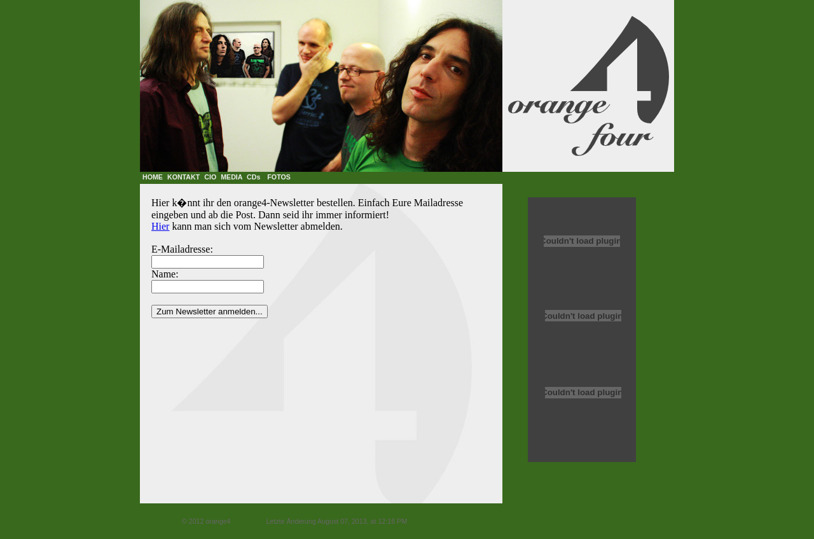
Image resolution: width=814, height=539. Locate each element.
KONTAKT (183, 177)
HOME (152, 177)
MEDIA (231, 177)
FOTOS (279, 177)
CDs (253, 177)
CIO (210, 177)
